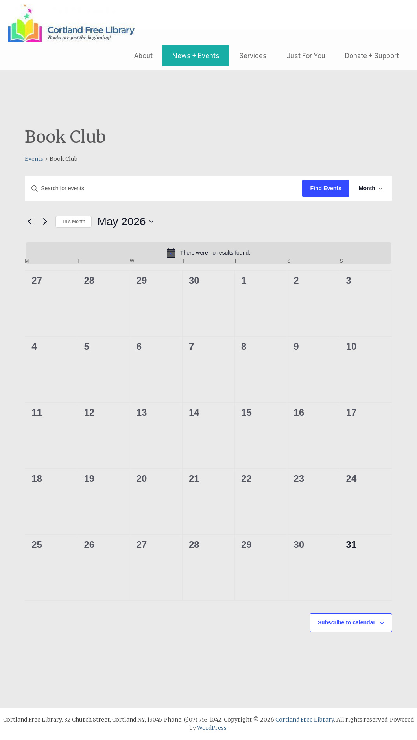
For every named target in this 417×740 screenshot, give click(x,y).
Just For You (305, 55)
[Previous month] (29, 221)
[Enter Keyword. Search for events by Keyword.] (163, 188)
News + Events (196, 55)
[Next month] (45, 221)
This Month (73, 221)
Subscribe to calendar (346, 622)
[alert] (208, 253)
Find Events (325, 188)
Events (34, 158)
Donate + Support (372, 55)
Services (253, 55)
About (143, 55)
